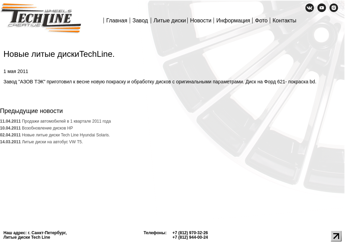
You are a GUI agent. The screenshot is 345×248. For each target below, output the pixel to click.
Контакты (284, 20)
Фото (261, 20)
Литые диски (170, 20)
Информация (233, 20)
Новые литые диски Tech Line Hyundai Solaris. (55, 135)
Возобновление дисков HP (36, 128)
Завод (140, 20)
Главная (116, 20)
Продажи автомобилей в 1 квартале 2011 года (55, 121)
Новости (200, 20)
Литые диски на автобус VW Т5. (41, 142)
